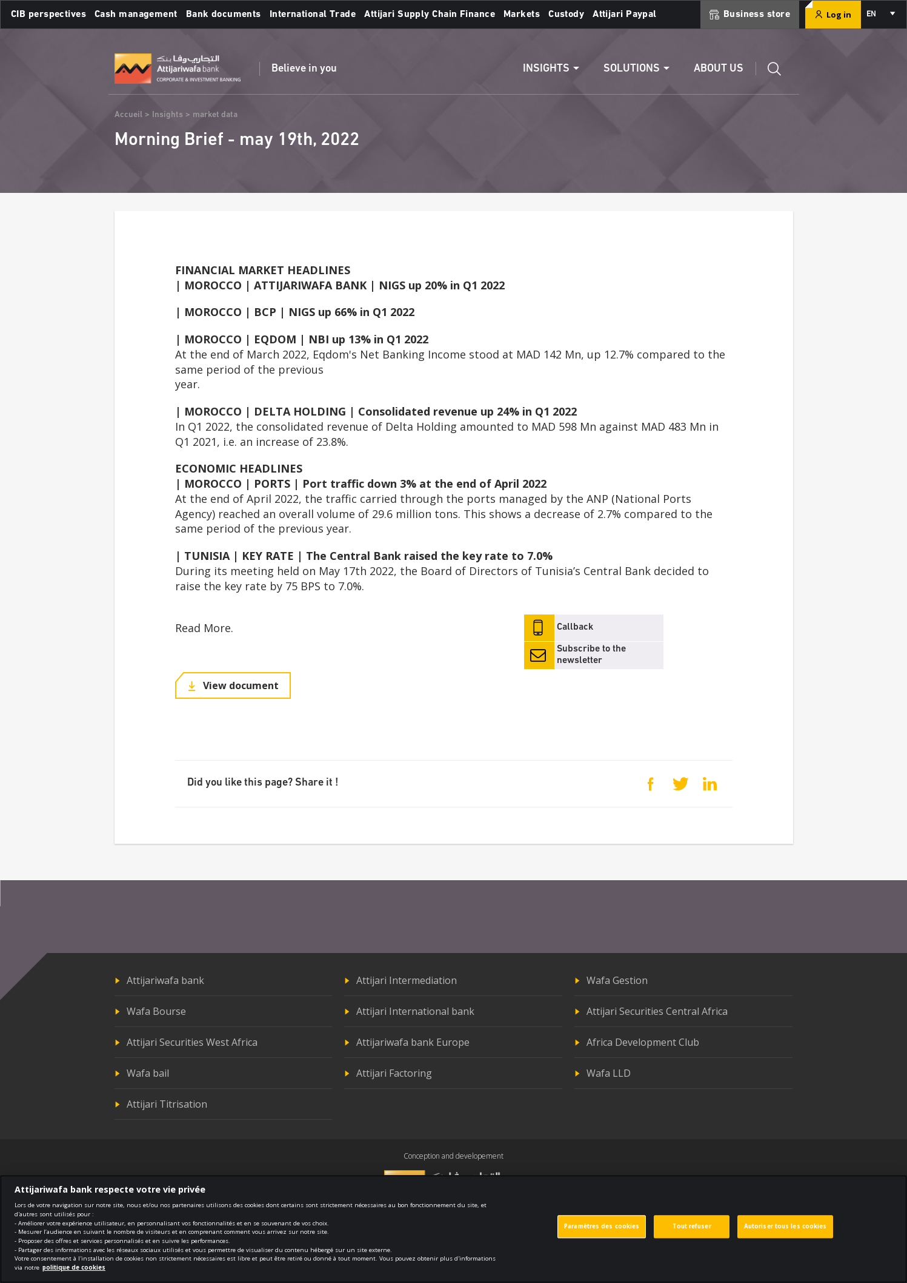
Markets (521, 14)
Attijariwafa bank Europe (413, 1042)
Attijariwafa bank (165, 980)
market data (215, 115)
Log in (833, 14)
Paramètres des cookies (601, 1234)
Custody (566, 14)
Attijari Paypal (625, 14)
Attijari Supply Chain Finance (429, 14)
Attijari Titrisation (167, 1104)
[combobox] (880, 14)
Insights (167, 115)
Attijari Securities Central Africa (657, 1011)
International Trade (313, 14)
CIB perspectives (48, 14)
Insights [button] (546, 69)
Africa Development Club (642, 1042)
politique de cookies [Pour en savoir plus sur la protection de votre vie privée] (73, 1275)
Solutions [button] (631, 69)
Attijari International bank (415, 1011)
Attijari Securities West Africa (192, 1042)
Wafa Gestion (617, 980)
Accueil (128, 115)
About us (718, 69)
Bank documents (223, 14)
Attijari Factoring (394, 1073)
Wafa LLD (608, 1073)
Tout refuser (692, 1234)
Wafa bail (148, 1073)
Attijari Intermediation (406, 980)
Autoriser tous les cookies (785, 1234)
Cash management (136, 14)
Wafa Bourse (156, 1011)
